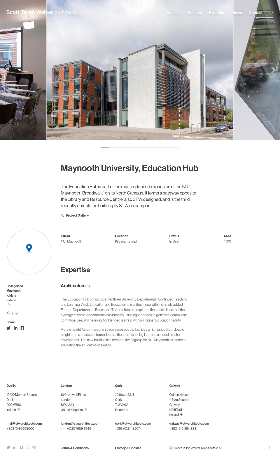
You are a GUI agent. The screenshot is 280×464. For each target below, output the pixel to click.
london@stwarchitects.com (80, 424)
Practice (174, 12)
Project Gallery (75, 215)
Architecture (73, 285)
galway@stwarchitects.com (189, 424)
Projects (195, 12)
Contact (255, 12)
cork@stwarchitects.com (133, 424)
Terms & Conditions (75, 448)
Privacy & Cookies (128, 448)
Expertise (217, 12)
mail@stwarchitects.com (24, 424)
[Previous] (7, 70)
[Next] (272, 70)
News (237, 12)
